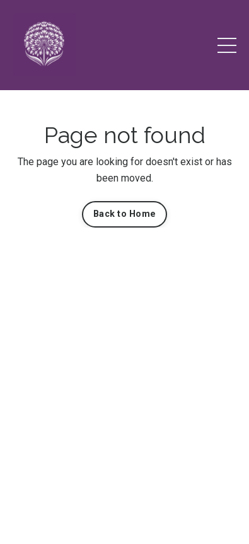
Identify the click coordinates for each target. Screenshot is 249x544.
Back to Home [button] (124, 214)
